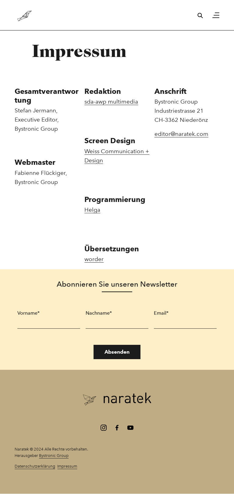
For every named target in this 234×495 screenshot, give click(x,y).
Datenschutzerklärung (35, 466)
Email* (161, 313)
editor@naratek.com (181, 133)
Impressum (67, 466)
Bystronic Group (54, 455)
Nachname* (99, 313)
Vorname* (28, 313)
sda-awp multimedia (111, 101)
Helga (92, 209)
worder (94, 259)
